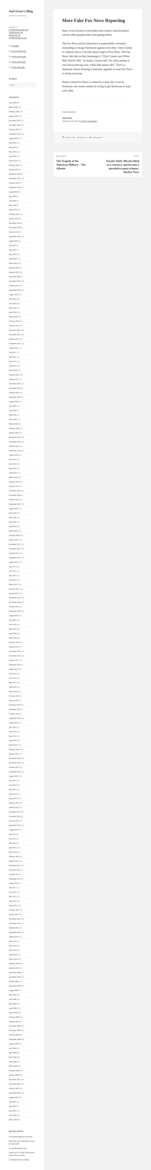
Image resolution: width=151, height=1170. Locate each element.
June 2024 (12, 201)
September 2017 (15, 558)
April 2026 (13, 103)
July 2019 (12, 459)
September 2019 (15, 451)
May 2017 (12, 576)
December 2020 (14, 384)
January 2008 (13, 1075)
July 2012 (12, 834)
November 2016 (15, 602)
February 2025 (14, 165)
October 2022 (14, 286)
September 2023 (15, 236)
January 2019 (13, 486)
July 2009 (12, 995)
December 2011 (14, 865)
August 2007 (13, 1097)
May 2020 (12, 415)
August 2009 (13, 990)
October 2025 (14, 129)
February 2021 (14, 375)
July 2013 (12, 781)
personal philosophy (19, 51)
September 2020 (15, 397)
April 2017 (13, 580)
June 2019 (12, 464)
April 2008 (13, 1062)
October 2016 (14, 607)
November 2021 (15, 335)
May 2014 (12, 736)
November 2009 (15, 977)
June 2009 (12, 999)
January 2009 (13, 1022)
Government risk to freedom (19, 1160)
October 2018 (14, 500)
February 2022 (14, 321)
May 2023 (12, 254)
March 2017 (13, 584)
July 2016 (12, 620)
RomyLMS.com (15, 35)
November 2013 (15, 763)
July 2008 (12, 1048)
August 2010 (13, 937)
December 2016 (14, 598)
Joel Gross (83, 137)
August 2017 (13, 562)
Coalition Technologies (88, 121)
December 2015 (14, 651)
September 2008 (15, 1039)
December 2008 (14, 1026)
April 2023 (13, 259)
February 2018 (14, 535)
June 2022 (12, 303)
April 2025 (13, 156)
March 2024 (13, 210)
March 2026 (13, 107)
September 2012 (15, 825)
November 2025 (15, 125)
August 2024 (13, 192)
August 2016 (13, 616)
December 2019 (14, 437)
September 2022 (15, 290)
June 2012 (12, 839)
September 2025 (15, 134)
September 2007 (15, 1093)
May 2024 (12, 205)
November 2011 (14, 870)
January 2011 (13, 914)
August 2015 (13, 669)
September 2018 (15, 504)
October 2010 (14, 928)
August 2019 (13, 455)
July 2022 (12, 299)
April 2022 (13, 312)
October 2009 (14, 981)
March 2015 (13, 691)
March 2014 (13, 745)
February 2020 (14, 428)
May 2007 (12, 1111)
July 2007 (12, 1102)
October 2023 (14, 232)
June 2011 (12, 892)
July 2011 (12, 888)
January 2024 (13, 219)
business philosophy (19, 57)
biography (15, 46)
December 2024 (14, 174)
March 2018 (13, 531)
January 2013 (13, 807)
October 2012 (14, 821)
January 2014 (13, 754)
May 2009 (12, 1004)
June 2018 (12, 517)
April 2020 (13, 419)
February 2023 (14, 268)
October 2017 (14, 553)
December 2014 (14, 705)
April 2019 (13, 473)
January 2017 (13, 593)
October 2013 (14, 767)
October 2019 (14, 446)
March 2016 (13, 638)
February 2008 (14, 1071)
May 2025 (12, 152)
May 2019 (12, 468)
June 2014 (12, 732)
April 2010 (13, 955)
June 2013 (12, 785)
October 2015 (14, 660)
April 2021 (13, 366)
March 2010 (13, 959)
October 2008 (14, 1035)
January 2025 (13, 169)
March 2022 (13, 317)
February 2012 (14, 857)
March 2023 (13, 263)
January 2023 (13, 272)
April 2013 (13, 794)
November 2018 (15, 495)
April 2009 (13, 1008)
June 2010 (12, 946)
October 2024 (14, 183)
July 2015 (12, 674)
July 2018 (12, 513)
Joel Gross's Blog (21, 11)
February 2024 (14, 214)
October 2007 (14, 1088)
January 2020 (13, 433)
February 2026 (14, 112)
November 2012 (15, 816)
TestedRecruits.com (16, 32)
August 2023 (13, 241)
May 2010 (12, 950)
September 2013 (15, 772)
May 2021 (12, 361)
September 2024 (15, 187)
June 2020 (12, 410)
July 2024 (12, 196)
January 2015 (13, 700)
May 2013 (12, 790)
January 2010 (13, 968)
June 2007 (12, 1106)
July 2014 (12, 727)
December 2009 (14, 972)
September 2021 (15, 343)
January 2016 (13, 647)
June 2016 (12, 624)
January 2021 (13, 379)
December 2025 (14, 121)
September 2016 (15, 611)
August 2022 (13, 295)
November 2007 (15, 1084)
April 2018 (13, 526)
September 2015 (15, 665)
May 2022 (12, 308)
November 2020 (15, 388)
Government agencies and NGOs (20, 1137)
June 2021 (12, 357)
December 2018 (14, 491)
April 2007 (13, 1115)
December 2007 (14, 1079)
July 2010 (12, 941)
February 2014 (14, 749)
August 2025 (13, 138)
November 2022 (15, 281)
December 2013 (14, 758)
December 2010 (14, 919)
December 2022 (14, 277)
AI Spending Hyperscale (17, 1148)
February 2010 (14, 964)
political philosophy (19, 62)
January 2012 (13, 861)
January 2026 (13, 116)
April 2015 (13, 687)
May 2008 (12, 1057)
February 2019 (14, 482)
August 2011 (13, 883)
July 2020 (12, 406)
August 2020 (13, 402)
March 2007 (13, 1120)
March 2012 (13, 852)
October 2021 (14, 339)
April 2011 (13, 901)
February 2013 (14, 803)
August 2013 (13, 776)
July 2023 (12, 245)
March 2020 (13, 424)
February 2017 (14, 589)
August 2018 (13, 509)
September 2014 (15, 718)
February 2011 (14, 910)
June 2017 (12, 571)
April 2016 (13, 633)
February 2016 (14, 642)
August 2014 (13, 723)
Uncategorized (97, 137)
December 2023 (14, 223)
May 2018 (12, 522)
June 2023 (12, 250)
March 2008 (13, 1066)
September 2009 (15, 986)
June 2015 (12, 678)
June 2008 (12, 1053)
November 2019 (15, 442)
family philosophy (18, 67)
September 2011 (15, 879)
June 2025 (12, 147)
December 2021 (14, 330)
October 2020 (14, 393)
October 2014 (14, 714)
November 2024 (15, 178)
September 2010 (15, 932)
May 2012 (12, 843)
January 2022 (13, 326)
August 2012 (13, 830)
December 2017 (14, 544)
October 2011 (14, 874)
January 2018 (13, 540)
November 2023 (15, 228)
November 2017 (15, 549)
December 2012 (14, 812)
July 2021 (12, 352)
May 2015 (12, 683)
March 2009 (13, 1013)
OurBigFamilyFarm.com (18, 38)
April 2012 (13, 848)
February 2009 (14, 1017)
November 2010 (15, 923)
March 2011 (13, 905)
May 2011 (12, 897)
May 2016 (12, 629)
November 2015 (15, 656)
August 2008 (13, 1044)
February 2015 (14, 696)
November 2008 (15, 1030)
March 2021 (13, 370)
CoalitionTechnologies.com (19, 30)
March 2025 (13, 161)
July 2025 (12, 143)
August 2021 (13, 348)
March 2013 (13, 798)
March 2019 (13, 477)
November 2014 (15, 709)
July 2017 (12, 567)
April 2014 (13, 740)
